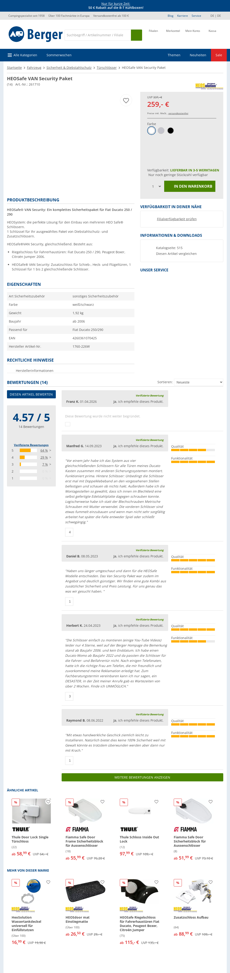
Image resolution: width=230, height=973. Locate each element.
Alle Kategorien (25, 55)
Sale (219, 55)
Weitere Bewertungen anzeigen (142, 777)
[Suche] (98, 35)
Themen (174, 55)
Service (196, 16)
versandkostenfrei (178, 113)
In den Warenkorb (189, 186)
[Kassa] (212, 34)
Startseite (14, 67)
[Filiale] (153, 34)
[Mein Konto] (192, 34)
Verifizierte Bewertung (149, 395)
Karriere (182, 16)
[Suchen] (136, 35)
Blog (170, 16)
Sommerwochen (59, 55)
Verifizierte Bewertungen (31, 445)
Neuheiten (198, 55)
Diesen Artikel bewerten (31, 394)
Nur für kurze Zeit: (115, 3)
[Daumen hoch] (67, 424)
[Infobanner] (116, 6)
